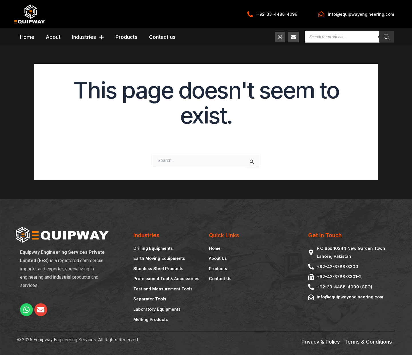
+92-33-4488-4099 (277, 14)
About (53, 37)
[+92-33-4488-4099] (250, 14)
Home (27, 37)
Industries (88, 37)
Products (127, 37)
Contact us (162, 37)
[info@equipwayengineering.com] (321, 14)
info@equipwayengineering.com (361, 14)
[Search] (386, 37)
